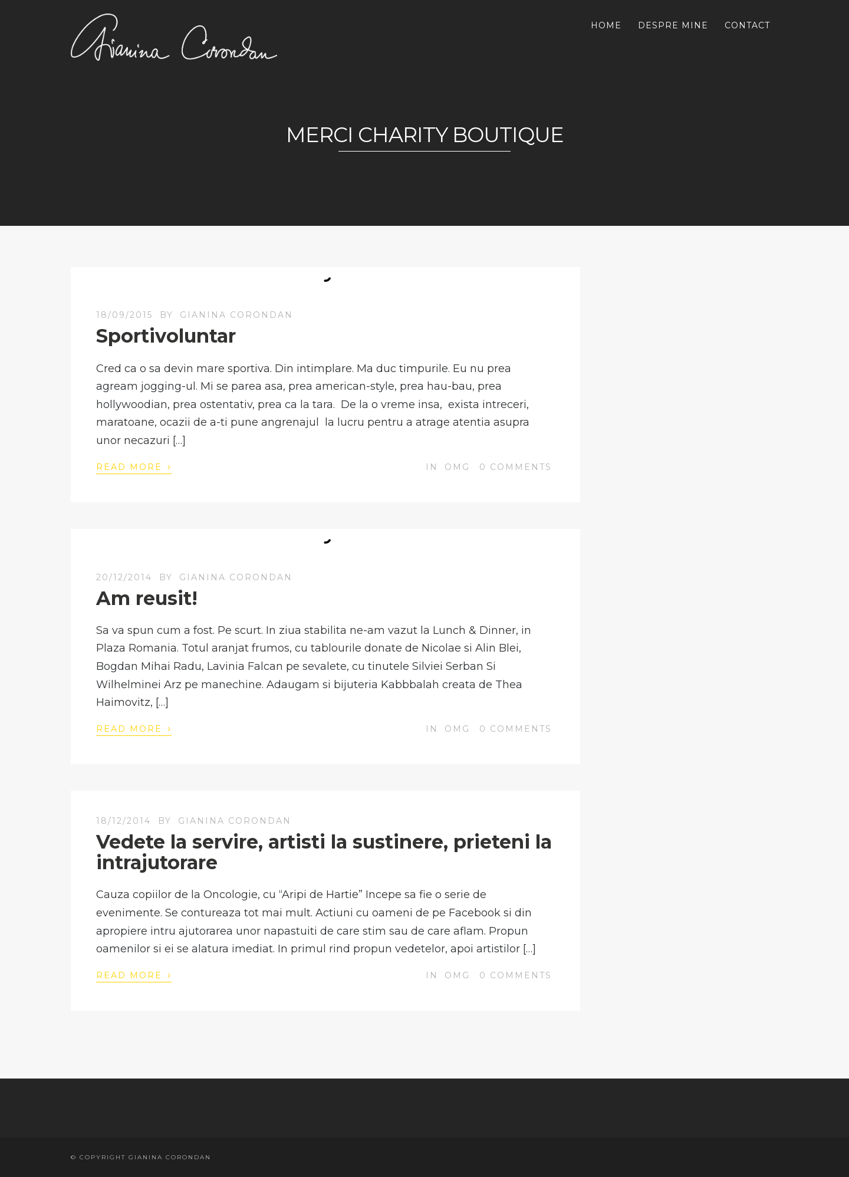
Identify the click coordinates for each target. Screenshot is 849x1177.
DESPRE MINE (673, 25)
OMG (457, 467)
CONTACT (747, 25)
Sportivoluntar (166, 335)
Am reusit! (147, 598)
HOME (606, 25)
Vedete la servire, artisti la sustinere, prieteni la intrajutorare (324, 852)
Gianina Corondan (236, 315)
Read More (134, 466)
